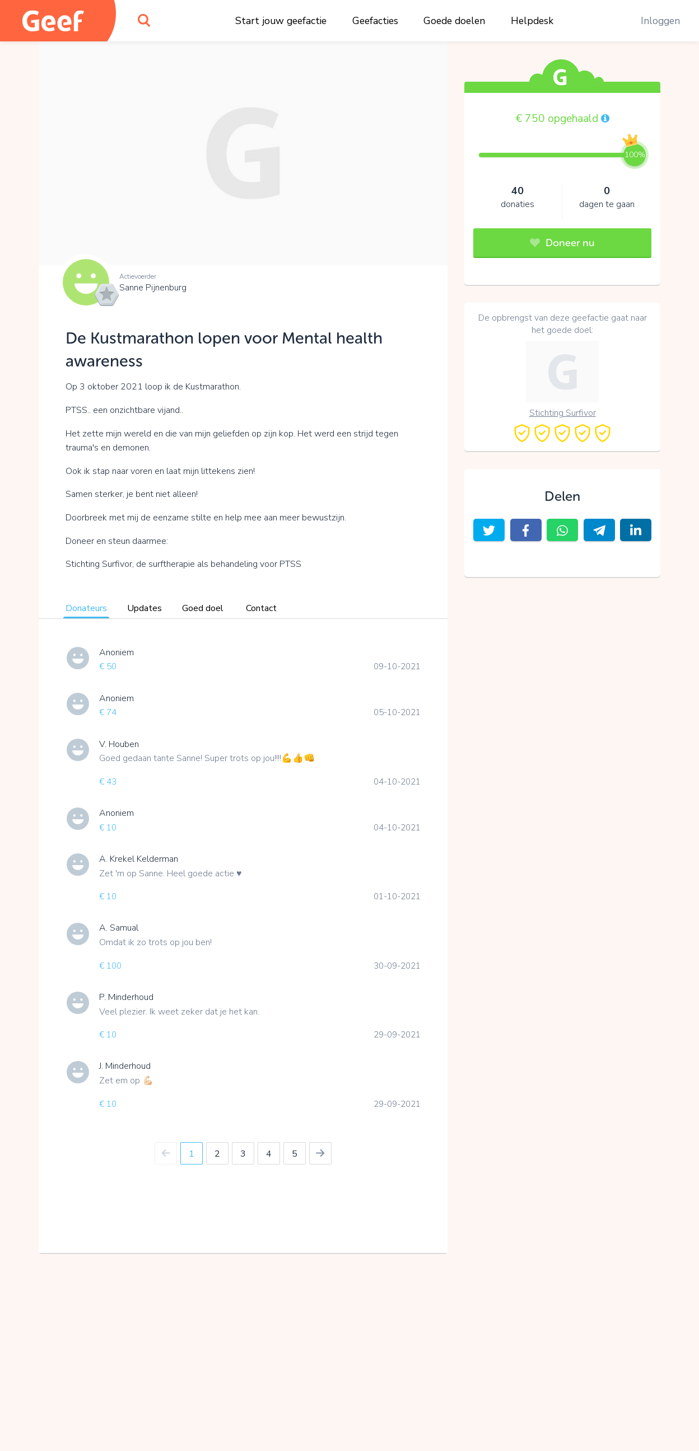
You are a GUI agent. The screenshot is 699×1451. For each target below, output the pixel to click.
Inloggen (660, 20)
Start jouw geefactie (281, 20)
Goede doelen (454, 20)
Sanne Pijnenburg (153, 287)
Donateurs (86, 608)
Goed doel (202, 608)
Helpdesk (532, 20)
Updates (144, 608)
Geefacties (375, 20)
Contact (261, 608)
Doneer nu (562, 243)
